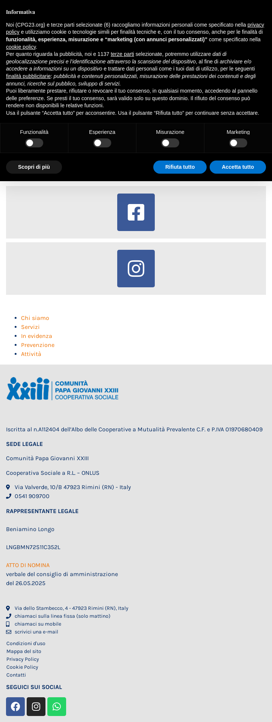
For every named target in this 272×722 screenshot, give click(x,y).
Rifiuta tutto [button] (180, 167)
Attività (31, 353)
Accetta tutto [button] (238, 167)
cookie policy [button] (21, 47)
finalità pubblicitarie (28, 76)
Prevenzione (37, 344)
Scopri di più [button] (34, 167)
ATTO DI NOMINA (28, 565)
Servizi (30, 326)
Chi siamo (35, 317)
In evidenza (36, 335)
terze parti (122, 54)
